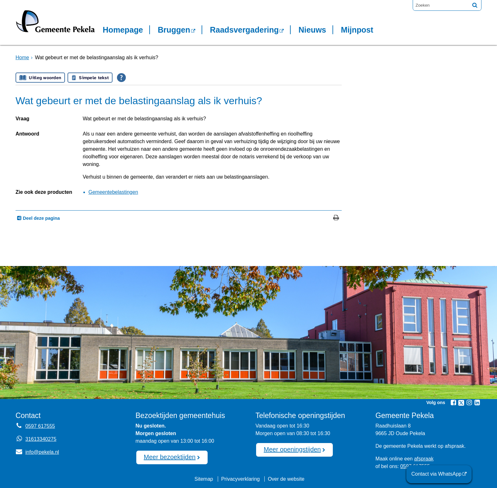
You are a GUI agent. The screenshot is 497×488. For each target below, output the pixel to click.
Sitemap (203, 479)
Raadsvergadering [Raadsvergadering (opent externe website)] (244, 29)
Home (22, 57)
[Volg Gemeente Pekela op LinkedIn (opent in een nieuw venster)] (477, 402)
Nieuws (312, 29)
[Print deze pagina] (336, 218)
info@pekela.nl (37, 452)
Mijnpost (357, 29)
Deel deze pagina (41, 218)
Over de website (286, 479)
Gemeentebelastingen (113, 192)
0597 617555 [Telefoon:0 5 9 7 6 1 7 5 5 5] (40, 426)
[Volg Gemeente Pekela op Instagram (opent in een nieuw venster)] (469, 402)
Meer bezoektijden (170, 456)
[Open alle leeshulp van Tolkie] (121, 77)
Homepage (123, 29)
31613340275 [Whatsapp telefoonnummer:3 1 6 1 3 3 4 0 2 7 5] (40, 439)
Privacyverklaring (240, 479)
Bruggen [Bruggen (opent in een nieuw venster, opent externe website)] (174, 29)
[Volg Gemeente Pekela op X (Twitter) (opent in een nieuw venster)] (461, 403)
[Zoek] (475, 5)
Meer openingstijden (292, 449)
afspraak (423, 458)
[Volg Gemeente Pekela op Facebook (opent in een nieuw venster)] (453, 402)
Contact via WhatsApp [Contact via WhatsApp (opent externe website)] (436, 474)
